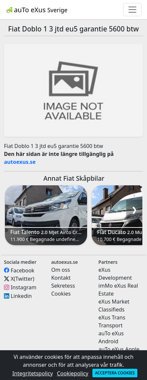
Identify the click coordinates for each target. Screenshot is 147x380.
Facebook (22, 270)
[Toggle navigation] (132, 9)
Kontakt (61, 277)
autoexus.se (20, 162)
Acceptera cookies (115, 373)
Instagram (23, 287)
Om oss (60, 269)
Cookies (61, 293)
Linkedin (21, 296)
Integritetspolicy (32, 373)
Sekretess (63, 285)
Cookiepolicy (72, 373)
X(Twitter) (22, 278)
